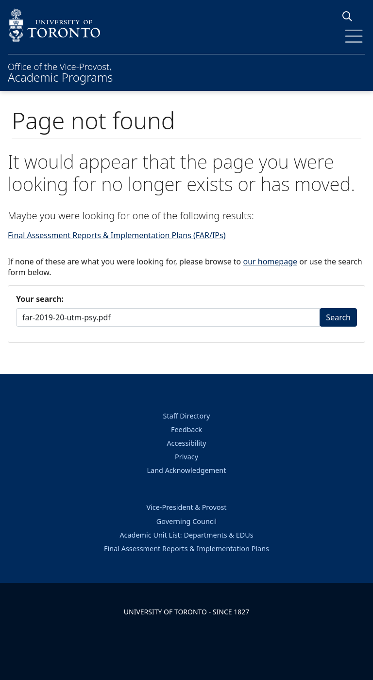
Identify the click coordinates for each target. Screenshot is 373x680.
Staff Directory (186, 415)
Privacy (186, 456)
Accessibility (186, 443)
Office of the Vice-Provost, (60, 71)
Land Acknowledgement (186, 470)
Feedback (186, 429)
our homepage (270, 261)
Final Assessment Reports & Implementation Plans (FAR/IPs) (116, 235)
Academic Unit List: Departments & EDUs (186, 535)
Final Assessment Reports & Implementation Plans (186, 548)
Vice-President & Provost (186, 507)
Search (338, 317)
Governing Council (186, 521)
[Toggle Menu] (353, 36)
